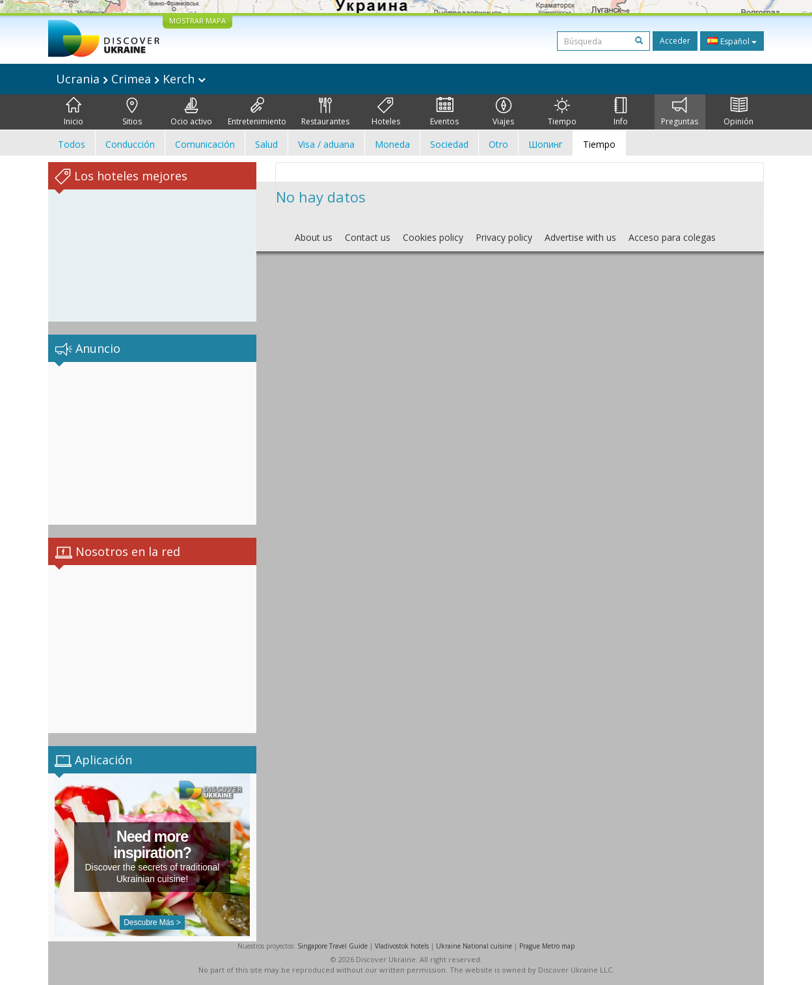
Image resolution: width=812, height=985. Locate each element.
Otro (498, 144)
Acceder (675, 40)
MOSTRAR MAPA (197, 20)
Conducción (130, 144)
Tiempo (562, 112)
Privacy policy (504, 237)
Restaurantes (325, 112)
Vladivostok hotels (402, 945)
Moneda (392, 144)
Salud (266, 144)
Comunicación (205, 144)
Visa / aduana (326, 144)
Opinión (738, 112)
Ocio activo (191, 112)
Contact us (367, 237)
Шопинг (545, 144)
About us (313, 237)
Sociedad (449, 144)
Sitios (132, 112)
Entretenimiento (257, 112)
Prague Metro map (547, 945)
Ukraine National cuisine (474, 945)
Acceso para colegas (672, 237)
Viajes (503, 112)
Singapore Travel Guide (332, 945)
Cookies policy (433, 237)
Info (621, 112)
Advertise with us (580, 237)
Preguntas (679, 112)
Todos (71, 144)
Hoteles (386, 112)
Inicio (73, 112)
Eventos (444, 112)
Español (732, 41)
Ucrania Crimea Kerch (131, 79)
